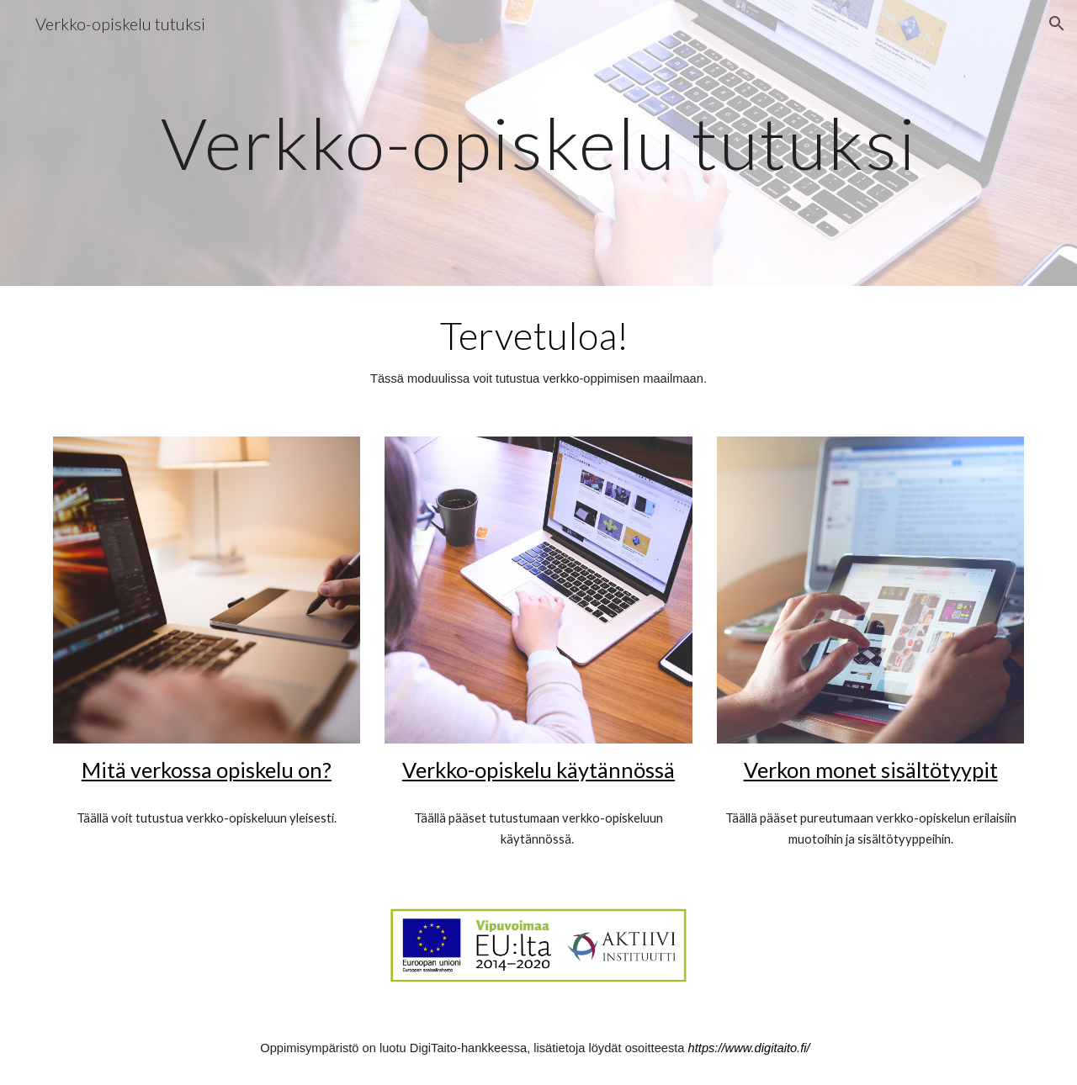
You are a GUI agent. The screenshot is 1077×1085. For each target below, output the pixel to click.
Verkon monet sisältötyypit (871, 769)
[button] (1057, 23)
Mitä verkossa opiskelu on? (207, 769)
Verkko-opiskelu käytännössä (538, 769)
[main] (538, 142)
